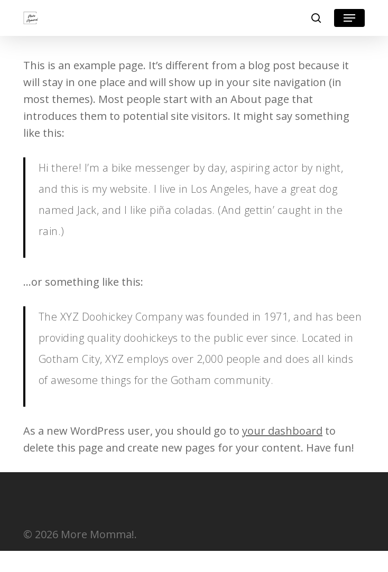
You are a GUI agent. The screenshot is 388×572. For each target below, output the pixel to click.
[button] (349, 18)
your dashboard (282, 431)
